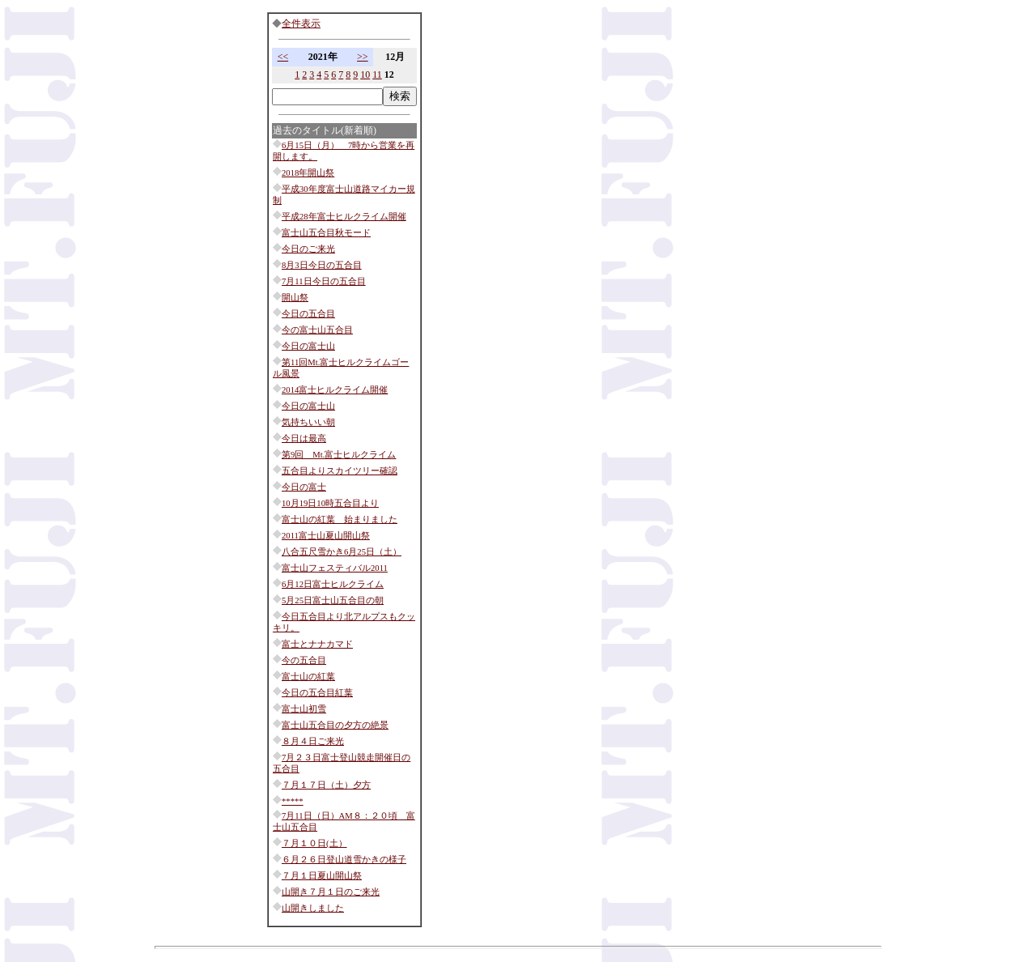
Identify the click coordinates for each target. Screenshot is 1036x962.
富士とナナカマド (317, 644)
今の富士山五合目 (317, 330)
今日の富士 (304, 487)
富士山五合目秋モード (326, 232)
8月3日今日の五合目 (322, 265)
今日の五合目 (308, 313)
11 (377, 74)
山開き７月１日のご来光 (331, 892)
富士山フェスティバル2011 (335, 568)
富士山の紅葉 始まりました (339, 519)
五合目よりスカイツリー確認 (339, 470)
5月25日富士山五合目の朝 (333, 600)
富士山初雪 (304, 708)
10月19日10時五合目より (330, 503)
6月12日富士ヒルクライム (333, 584)
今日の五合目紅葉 (317, 692)
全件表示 (301, 23)
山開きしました (313, 908)
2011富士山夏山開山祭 (326, 535)
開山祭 (295, 297)
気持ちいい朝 (308, 422)
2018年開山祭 (308, 172)
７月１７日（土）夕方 (326, 785)
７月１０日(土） (314, 843)
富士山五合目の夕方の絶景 (335, 725)
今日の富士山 (308, 346)
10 (365, 74)
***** (293, 801)
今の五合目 (304, 660)
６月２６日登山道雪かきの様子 (344, 859)
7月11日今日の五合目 (324, 281)
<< (283, 56)
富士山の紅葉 (308, 676)
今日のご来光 (308, 249)
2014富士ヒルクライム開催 (335, 389)
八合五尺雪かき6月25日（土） (341, 551)
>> (362, 56)
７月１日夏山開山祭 (322, 875)
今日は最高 (304, 438)
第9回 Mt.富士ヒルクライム (339, 454)
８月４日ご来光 (313, 741)
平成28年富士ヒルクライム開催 (344, 216)
